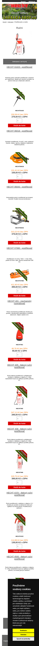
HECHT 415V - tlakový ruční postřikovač (20, 494)
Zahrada (10, 22)
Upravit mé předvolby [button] (23, 639)
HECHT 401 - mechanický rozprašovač (19, 302)
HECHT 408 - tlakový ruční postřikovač (19, 430)
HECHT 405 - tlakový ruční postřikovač (19, 366)
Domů (23, 2)
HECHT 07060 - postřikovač (19, 248)
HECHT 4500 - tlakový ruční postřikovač (19, 557)
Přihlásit (32, 2)
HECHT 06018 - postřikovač (19, 131)
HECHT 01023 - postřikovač (19, 67)
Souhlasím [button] (23, 630)
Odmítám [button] (23, 634)
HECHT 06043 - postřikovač (19, 187)
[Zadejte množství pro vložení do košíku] (19, 120)
